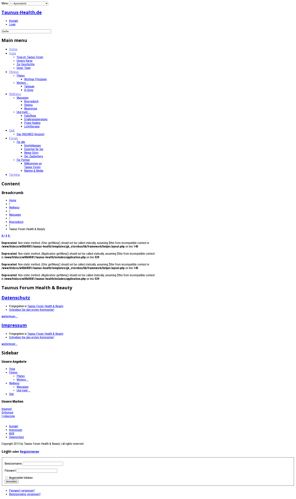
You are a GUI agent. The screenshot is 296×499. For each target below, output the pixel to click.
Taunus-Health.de (22, 12)
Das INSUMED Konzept (30, 134)
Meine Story (31, 153)
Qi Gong (28, 90)
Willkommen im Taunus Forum (33, 165)
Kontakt (13, 21)
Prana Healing (32, 123)
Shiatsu (28, 105)
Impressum (14, 325)
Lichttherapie (32, 126)
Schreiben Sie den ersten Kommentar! (31, 310)
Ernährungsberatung (35, 119)
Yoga (12, 53)
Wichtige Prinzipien (35, 79)
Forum (13, 138)
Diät (12, 130)
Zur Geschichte (26, 64)
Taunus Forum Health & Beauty (45, 306)
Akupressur (30, 108)
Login (12, 24)
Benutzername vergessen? (25, 494)
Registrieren (29, 451)
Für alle (21, 142)
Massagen (23, 98)
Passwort (10, 470)
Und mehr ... (23, 112)
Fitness (14, 72)
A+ (3, 236)
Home (13, 49)
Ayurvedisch (31, 101)
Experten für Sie (33, 149)
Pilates (21, 75)
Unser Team (24, 68)
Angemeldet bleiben (21, 478)
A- (9, 236)
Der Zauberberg (33, 156)
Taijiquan (29, 86)
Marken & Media (33, 171)
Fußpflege (30, 116)
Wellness (15, 94)
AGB (11, 433)
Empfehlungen (32, 145)
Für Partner (23, 160)
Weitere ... (22, 83)
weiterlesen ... (10, 316)
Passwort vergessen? (22, 490)
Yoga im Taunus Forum (30, 57)
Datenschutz (16, 297)
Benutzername (13, 463)
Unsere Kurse (24, 61)
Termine (14, 175)
